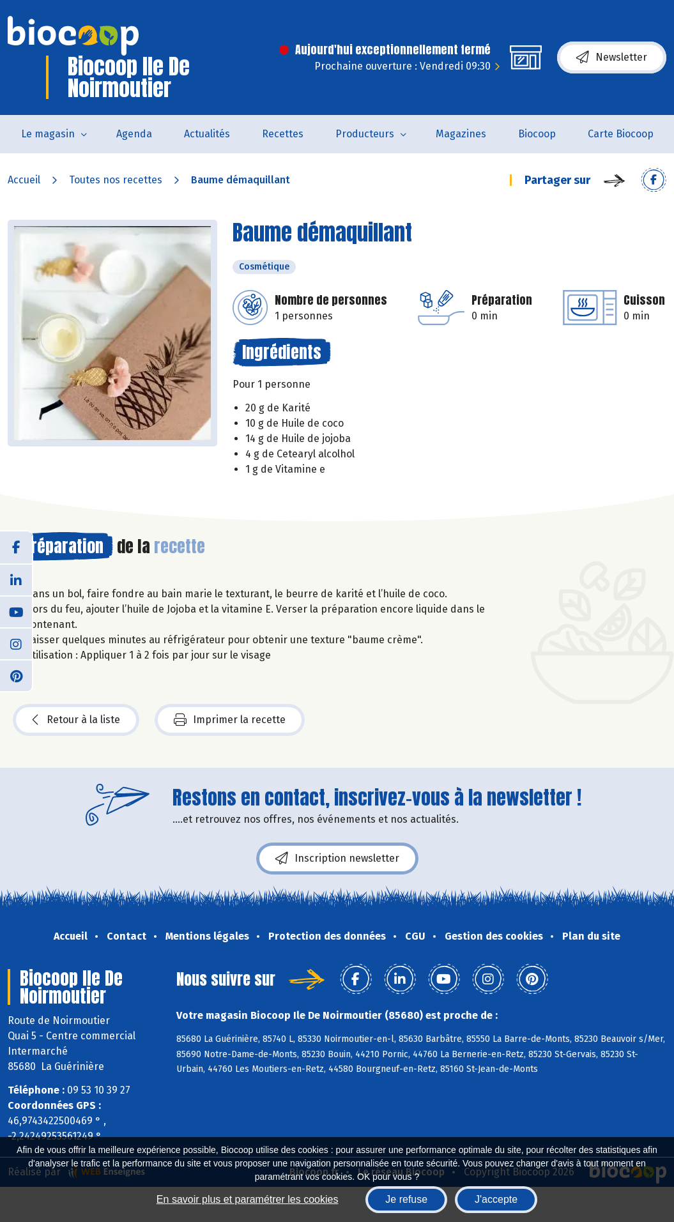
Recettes (282, 134)
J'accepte (496, 1199)
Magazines (461, 134)
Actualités (207, 134)
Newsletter (611, 57)
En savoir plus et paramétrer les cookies (248, 1199)
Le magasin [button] (48, 134)
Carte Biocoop (621, 134)
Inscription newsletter (337, 858)
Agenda (134, 134)
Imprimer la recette (230, 720)
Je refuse (406, 1199)
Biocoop (537, 134)
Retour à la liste (76, 720)
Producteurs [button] (364, 134)
